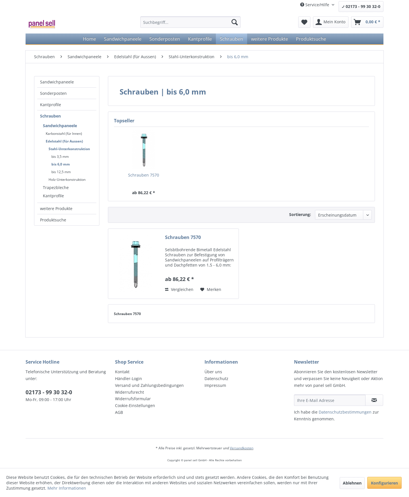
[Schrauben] (231, 38)
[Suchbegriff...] (190, 22)
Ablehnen (352, 483)
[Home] (89, 38)
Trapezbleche (56, 187)
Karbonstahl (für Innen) (64, 133)
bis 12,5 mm (61, 171)
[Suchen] (235, 22)
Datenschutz (216, 378)
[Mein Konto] (331, 22)
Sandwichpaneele (57, 82)
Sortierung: (300, 214)
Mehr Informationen (66, 488)
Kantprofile (50, 104)
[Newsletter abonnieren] (374, 400)
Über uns (213, 371)
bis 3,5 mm (60, 156)
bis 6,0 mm (60, 164)
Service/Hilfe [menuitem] (315, 4)
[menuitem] (190, 22)
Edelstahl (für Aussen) (64, 141)
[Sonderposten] (164, 38)
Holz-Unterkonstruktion (67, 179)
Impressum (215, 385)
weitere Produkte (56, 208)
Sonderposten (53, 93)
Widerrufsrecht (129, 392)
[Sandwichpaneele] (122, 38)
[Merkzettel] (304, 22)
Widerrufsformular (133, 398)
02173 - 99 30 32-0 (361, 6)
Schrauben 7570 (143, 175)
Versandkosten (241, 448)
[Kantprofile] (200, 38)
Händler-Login (128, 378)
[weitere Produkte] (269, 38)
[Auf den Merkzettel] (210, 289)
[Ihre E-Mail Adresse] (330, 400)
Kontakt (122, 371)
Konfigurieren (384, 483)
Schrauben (50, 116)
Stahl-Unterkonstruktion (69, 148)
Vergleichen (179, 289)
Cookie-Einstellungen (135, 405)
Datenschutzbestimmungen (345, 412)
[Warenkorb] (367, 22)
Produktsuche (53, 220)
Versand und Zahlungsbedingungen (149, 385)
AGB (119, 412)
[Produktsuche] (311, 38)
